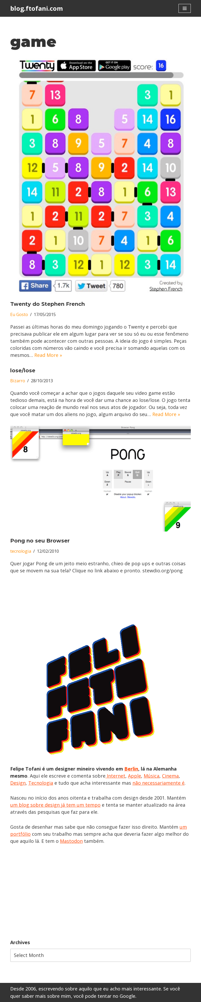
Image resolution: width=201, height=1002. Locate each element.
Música (151, 776)
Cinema (170, 776)
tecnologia (20, 551)
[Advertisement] (100, 891)
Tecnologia (40, 783)
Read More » (48, 355)
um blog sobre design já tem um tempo (55, 805)
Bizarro (17, 381)
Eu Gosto (19, 314)
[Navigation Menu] (184, 8)
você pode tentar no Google (104, 996)
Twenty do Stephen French (47, 304)
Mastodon (71, 841)
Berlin (131, 769)
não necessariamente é (158, 783)
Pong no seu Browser (40, 541)
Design (18, 783)
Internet (115, 776)
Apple (134, 776)
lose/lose (22, 370)
